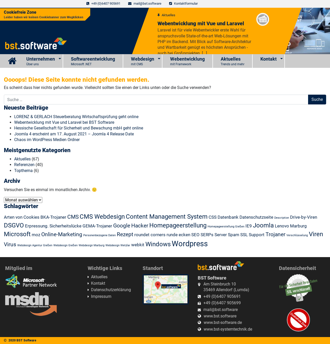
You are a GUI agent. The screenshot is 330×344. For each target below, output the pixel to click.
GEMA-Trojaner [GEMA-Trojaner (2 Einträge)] (97, 225)
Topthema (23, 170)
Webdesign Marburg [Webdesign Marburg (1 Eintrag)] (91, 245)
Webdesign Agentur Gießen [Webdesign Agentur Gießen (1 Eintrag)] (34, 245)
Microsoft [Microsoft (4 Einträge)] (17, 234)
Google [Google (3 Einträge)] (121, 226)
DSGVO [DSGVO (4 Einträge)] (14, 225)
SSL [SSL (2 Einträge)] (244, 234)
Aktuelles (232, 61)
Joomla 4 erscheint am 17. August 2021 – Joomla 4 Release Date (74, 134)
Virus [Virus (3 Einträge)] (10, 244)
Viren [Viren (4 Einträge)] (316, 234)
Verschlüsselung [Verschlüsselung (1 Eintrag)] (297, 235)
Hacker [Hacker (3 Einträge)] (139, 226)
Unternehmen (40, 61)
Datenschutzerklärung (111, 289)
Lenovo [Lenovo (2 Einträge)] (282, 225)
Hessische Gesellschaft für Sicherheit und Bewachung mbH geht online (78, 128)
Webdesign (142, 61)
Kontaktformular (186, 3)
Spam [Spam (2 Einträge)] (233, 234)
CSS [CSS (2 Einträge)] (213, 217)
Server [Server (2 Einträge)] (220, 234)
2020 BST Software (22, 340)
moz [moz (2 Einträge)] (36, 234)
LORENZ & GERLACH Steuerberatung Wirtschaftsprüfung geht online (76, 116)
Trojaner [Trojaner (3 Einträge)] (275, 234)
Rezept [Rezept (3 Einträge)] (125, 234)
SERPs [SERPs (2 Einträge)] (207, 234)
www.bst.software (220, 316)
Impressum (101, 296)
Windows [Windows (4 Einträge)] (158, 244)
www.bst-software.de (223, 322)
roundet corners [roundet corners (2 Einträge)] (150, 234)
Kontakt (268, 59)
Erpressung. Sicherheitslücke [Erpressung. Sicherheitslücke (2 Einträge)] (53, 225)
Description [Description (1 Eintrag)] (281, 217)
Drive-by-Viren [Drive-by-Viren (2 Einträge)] (303, 217)
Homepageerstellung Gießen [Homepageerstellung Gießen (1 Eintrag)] (226, 226)
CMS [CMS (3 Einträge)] (73, 217)
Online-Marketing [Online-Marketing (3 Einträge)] (61, 234)
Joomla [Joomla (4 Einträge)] (263, 225)
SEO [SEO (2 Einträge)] (195, 234)
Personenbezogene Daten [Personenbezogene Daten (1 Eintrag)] (99, 235)
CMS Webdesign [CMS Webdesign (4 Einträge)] (102, 216)
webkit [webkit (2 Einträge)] (137, 244)
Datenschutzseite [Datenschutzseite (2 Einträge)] (256, 217)
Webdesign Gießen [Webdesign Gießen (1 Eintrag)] (65, 245)
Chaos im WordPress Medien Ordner (47, 139)
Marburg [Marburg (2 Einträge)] (298, 225)
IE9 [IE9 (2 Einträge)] (248, 225)
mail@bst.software (147, 3)
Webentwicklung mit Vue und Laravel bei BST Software (64, 122)
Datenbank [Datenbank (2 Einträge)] (228, 217)
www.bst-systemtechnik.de (228, 329)
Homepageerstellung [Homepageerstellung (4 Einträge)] (178, 225)
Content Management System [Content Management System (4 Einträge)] (167, 216)
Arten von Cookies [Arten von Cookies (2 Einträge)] (21, 217)
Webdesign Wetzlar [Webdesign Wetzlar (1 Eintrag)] (117, 245)
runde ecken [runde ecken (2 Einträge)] (178, 234)
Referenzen (24, 164)
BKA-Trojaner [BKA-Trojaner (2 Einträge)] (53, 217)
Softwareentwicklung (93, 61)
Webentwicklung (187, 61)
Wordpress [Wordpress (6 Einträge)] (190, 243)
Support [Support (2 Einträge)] (257, 234)
